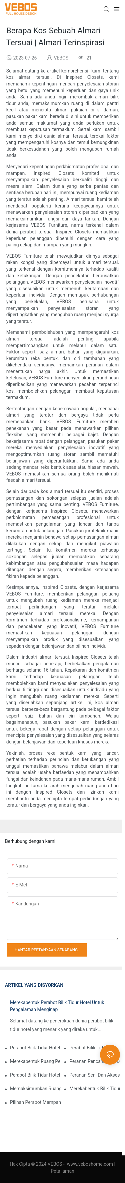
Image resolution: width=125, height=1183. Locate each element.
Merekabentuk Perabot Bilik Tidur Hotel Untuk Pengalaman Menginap (57, 1006)
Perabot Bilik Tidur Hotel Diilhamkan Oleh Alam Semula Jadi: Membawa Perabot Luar (35, 1075)
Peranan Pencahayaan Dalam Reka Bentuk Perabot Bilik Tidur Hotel (94, 1061)
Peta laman (62, 1171)
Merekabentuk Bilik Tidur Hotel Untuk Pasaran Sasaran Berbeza (94, 1088)
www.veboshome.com (90, 1164)
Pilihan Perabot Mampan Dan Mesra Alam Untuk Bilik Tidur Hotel (35, 1102)
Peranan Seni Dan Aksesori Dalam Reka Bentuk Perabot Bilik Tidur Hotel (94, 1075)
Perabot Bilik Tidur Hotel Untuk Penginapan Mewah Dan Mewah (35, 1047)
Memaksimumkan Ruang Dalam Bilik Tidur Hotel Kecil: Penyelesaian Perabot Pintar (35, 1088)
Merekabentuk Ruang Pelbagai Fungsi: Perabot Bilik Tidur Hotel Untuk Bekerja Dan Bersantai (35, 1061)
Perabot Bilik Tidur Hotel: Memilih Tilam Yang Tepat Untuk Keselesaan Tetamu (94, 1047)
